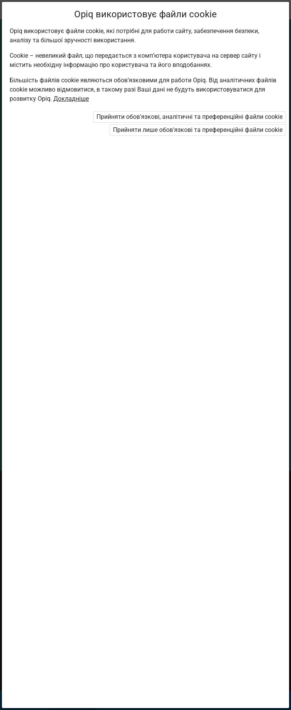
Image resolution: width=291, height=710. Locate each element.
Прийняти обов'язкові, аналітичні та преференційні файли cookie (189, 116)
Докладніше (71, 98)
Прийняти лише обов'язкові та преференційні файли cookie (198, 129)
